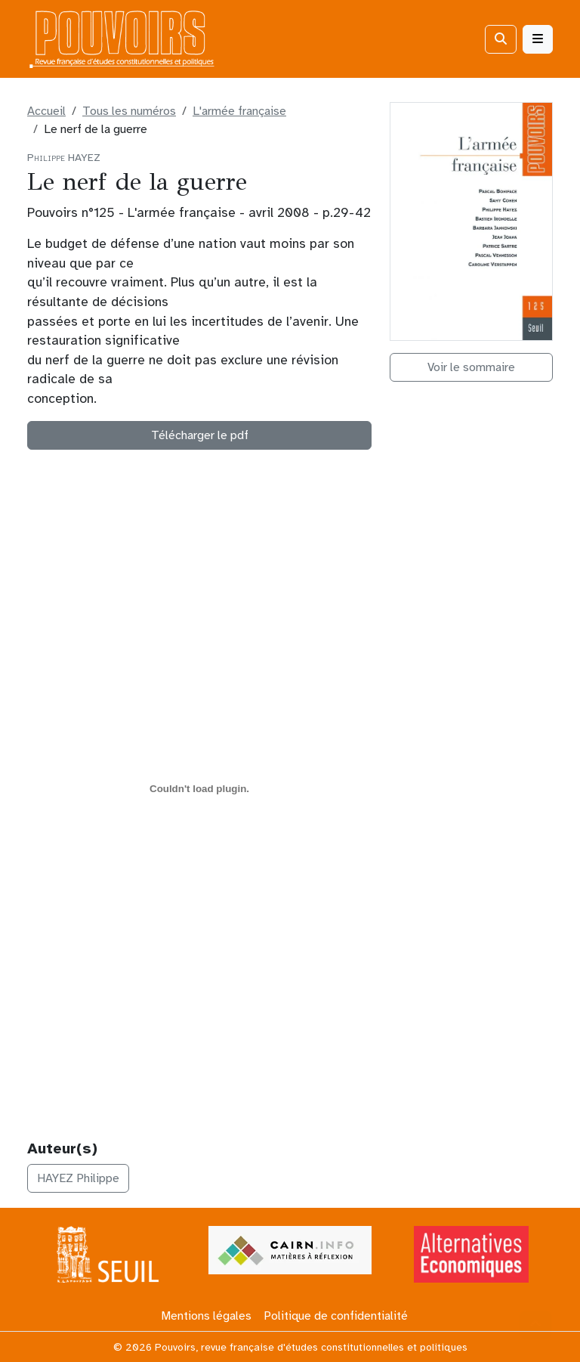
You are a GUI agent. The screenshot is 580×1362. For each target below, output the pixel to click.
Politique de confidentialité (336, 1315)
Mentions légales (206, 1315)
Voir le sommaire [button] (471, 367)
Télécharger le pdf (199, 435)
